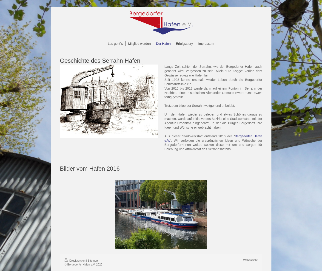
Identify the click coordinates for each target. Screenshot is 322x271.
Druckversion (75, 260)
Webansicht (250, 260)
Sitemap (93, 260)
